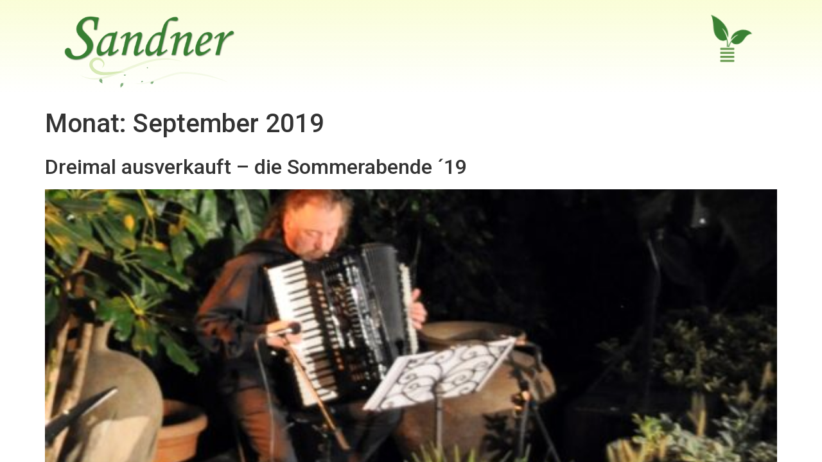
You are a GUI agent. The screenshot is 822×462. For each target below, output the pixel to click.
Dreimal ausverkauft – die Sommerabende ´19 (256, 137)
